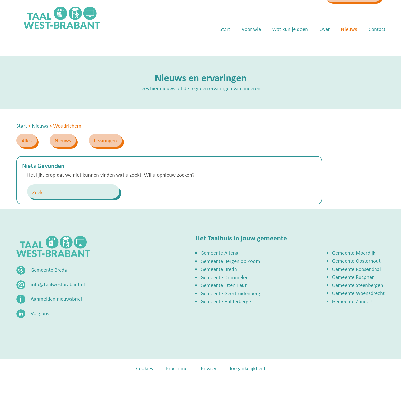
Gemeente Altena (219, 252)
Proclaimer (177, 368)
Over (317, 43)
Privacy (208, 368)
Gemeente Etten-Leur (224, 285)
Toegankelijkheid (247, 368)
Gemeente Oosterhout (356, 260)
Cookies (144, 368)
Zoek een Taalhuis (342, 9)
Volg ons (40, 313)
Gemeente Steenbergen (357, 285)
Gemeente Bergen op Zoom (230, 260)
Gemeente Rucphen (353, 276)
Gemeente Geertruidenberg (230, 293)
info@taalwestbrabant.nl (276, 9)
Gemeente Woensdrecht (358, 292)
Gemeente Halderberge (226, 301)
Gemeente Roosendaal (356, 268)
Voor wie (244, 43)
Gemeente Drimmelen (225, 277)
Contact (369, 43)
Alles (26, 140)
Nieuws (342, 43)
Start (218, 43)
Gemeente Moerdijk (353, 252)
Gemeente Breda (219, 268)
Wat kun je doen (283, 43)
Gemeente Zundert (352, 301)
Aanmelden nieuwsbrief (56, 298)
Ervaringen (105, 140)
